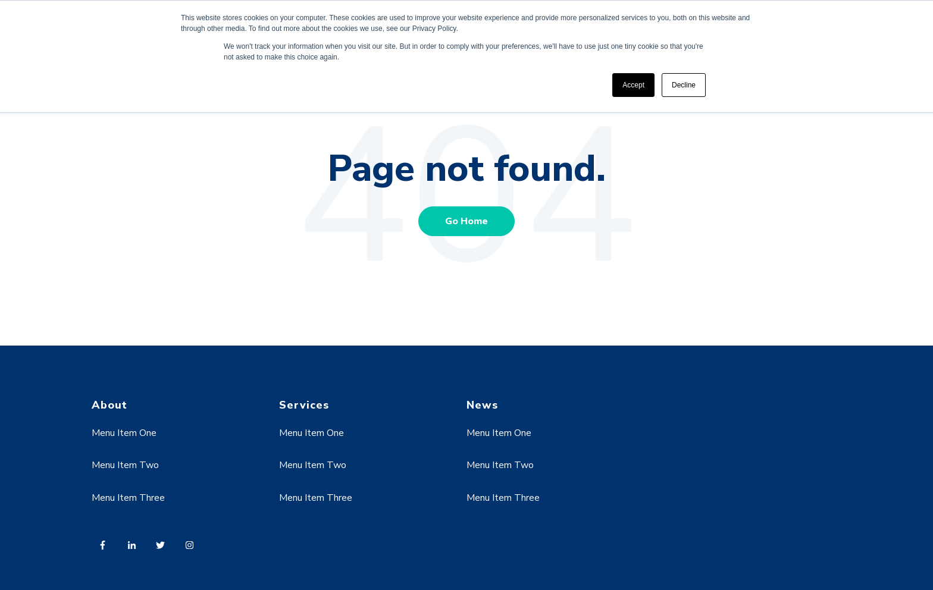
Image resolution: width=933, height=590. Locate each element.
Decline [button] (684, 85)
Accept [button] (633, 85)
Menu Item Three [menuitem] (128, 497)
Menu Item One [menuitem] (124, 433)
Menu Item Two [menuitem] (125, 465)
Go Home (466, 221)
